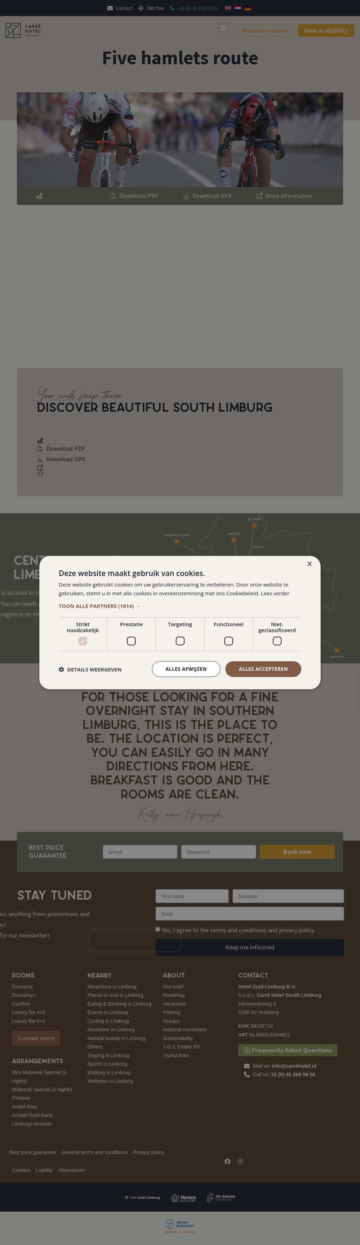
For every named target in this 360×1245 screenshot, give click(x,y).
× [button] (309, 564)
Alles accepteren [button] (263, 668)
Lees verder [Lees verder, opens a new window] (275, 592)
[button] (180, 606)
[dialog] (180, 622)
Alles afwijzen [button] (186, 668)
